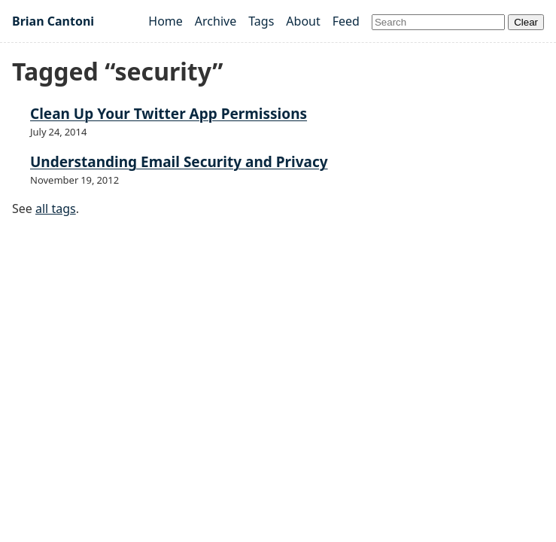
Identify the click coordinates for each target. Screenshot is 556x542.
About (303, 21)
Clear (526, 22)
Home (165, 21)
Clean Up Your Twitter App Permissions (168, 113)
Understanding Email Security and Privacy (179, 162)
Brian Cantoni (53, 21)
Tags (261, 21)
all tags (55, 208)
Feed (346, 21)
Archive (215, 21)
